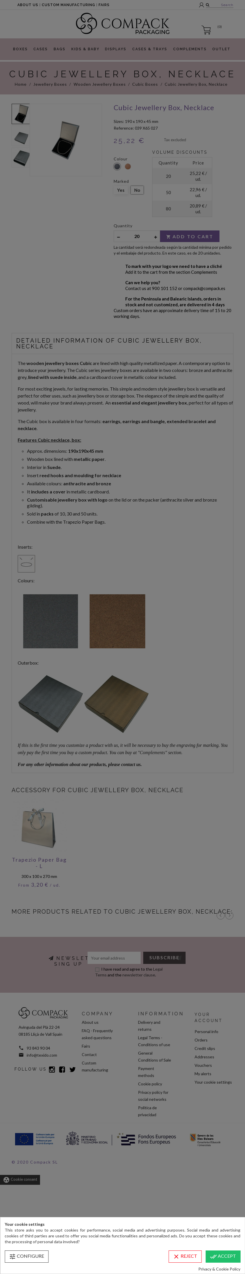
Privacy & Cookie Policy (219, 1268)
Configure (26, 1256)
